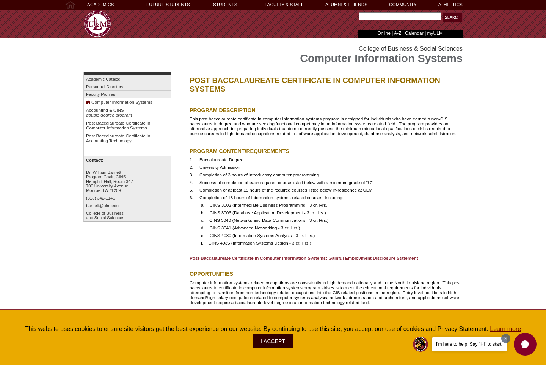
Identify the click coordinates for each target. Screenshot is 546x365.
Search (357, 18)
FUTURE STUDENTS (168, 4)
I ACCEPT (273, 341)
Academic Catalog (103, 79)
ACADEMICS (100, 4)
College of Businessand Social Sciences (105, 215)
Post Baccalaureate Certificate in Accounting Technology (118, 138)
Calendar (414, 33)
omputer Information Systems (123, 102)
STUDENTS (225, 4)
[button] (525, 344)
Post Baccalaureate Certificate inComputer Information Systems (118, 125)
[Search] (400, 16)
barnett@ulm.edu (102, 205)
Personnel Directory (104, 86)
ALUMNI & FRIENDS (346, 4)
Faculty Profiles (100, 94)
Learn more (505, 329)
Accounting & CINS (105, 110)
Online (384, 33)
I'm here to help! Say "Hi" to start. (469, 344)
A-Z (397, 33)
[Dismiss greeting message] (505, 338)
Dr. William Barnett (103, 172)
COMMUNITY (403, 4)
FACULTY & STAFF (284, 4)
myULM (435, 33)
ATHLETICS (450, 4)
